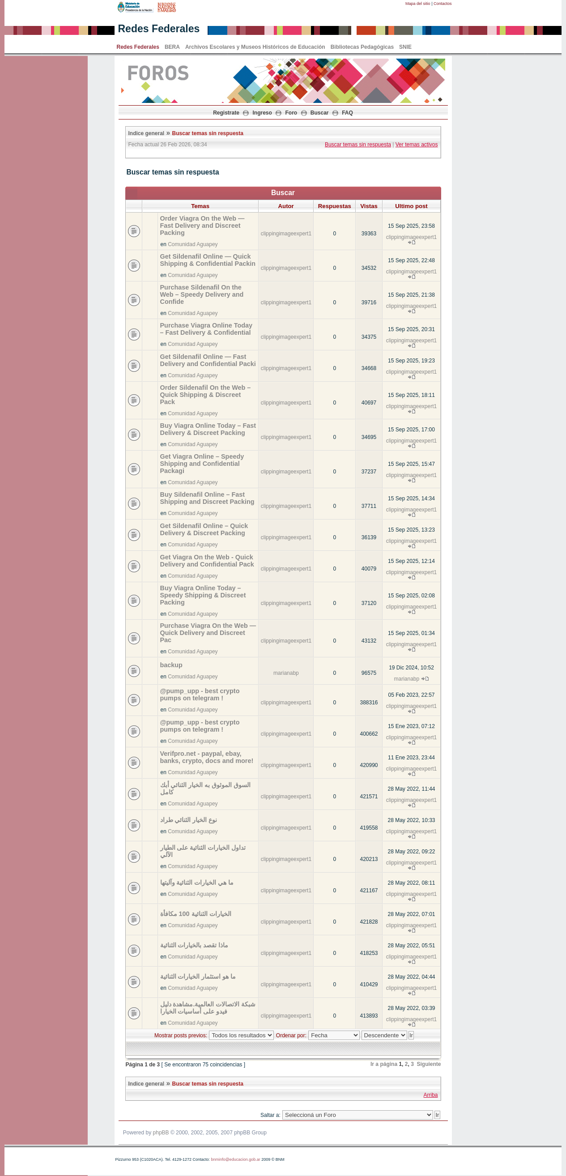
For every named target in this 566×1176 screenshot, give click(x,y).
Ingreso (262, 113)
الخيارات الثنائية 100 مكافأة (195, 913)
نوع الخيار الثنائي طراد (188, 819)
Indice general (146, 133)
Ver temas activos (417, 144)
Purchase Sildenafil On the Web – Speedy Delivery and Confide (202, 294)
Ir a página (383, 1064)
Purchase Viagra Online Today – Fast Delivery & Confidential (206, 329)
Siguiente (429, 1064)
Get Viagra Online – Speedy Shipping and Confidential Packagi (202, 463)
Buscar (320, 113)
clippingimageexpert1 (286, 233)
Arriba (430, 1095)
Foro (291, 113)
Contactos (443, 3)
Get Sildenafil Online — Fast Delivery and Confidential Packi (208, 360)
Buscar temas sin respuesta (207, 133)
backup (171, 665)
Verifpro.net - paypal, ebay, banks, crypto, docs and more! (207, 757)
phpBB (161, 1132)
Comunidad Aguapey (192, 244)
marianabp (286, 673)
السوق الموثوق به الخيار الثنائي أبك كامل (205, 788)
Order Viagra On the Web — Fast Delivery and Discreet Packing (202, 225)
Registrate (226, 113)
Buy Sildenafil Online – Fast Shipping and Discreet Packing (207, 498)
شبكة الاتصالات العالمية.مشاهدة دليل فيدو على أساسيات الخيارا (208, 1008)
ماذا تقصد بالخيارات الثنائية (194, 945)
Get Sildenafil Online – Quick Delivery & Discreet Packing (204, 529)
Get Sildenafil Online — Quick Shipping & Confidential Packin (207, 260)
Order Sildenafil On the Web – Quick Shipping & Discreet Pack (205, 394)
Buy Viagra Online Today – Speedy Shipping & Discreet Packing (203, 595)
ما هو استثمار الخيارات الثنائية (198, 976)
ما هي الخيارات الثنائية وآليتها (197, 882)
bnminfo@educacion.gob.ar (235, 1159)
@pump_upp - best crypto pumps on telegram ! (200, 694)
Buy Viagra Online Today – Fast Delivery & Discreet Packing (208, 429)
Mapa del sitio (417, 3)
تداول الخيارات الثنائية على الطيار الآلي (203, 851)
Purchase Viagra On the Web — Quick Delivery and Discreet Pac (208, 632)
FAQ (347, 113)
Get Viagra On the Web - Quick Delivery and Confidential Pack (207, 561)
